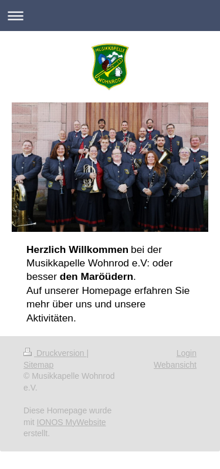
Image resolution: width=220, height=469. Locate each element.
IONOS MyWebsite (71, 422)
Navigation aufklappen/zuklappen (110, 15)
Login (187, 353)
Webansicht (175, 364)
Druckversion (54, 353)
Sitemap (38, 364)
